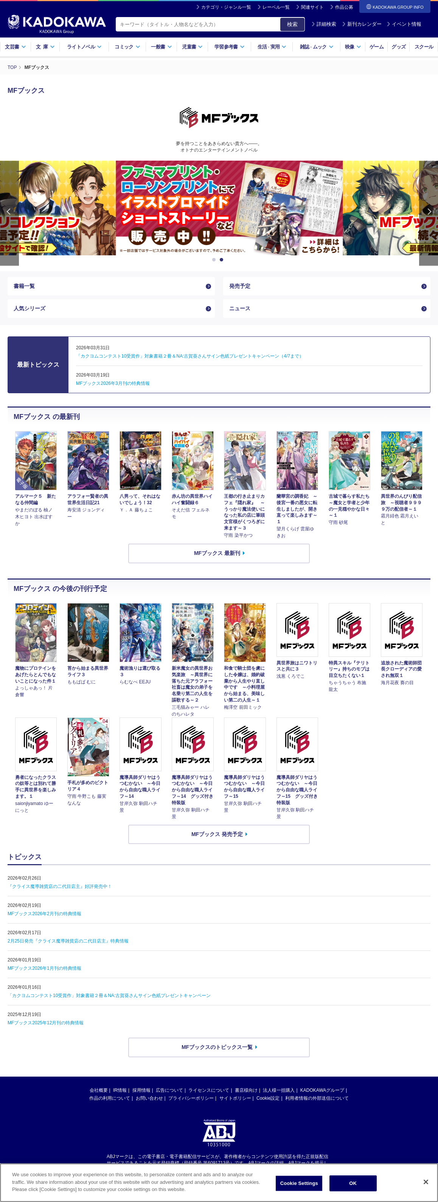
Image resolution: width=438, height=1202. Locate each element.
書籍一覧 (24, 286)
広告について (169, 1090)
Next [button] (428, 213)
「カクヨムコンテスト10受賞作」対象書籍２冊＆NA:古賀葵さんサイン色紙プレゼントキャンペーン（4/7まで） (190, 356)
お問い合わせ (149, 1098)
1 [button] (215, 260)
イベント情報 (404, 24)
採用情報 (141, 1090)
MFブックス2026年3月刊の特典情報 (113, 383)
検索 (292, 24)
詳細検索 (323, 24)
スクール (424, 47)
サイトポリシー (235, 1098)
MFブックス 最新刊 (217, 553)
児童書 (192, 47)
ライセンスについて (208, 1090)
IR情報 (120, 1090)
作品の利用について (109, 1098)
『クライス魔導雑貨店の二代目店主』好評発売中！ (60, 886)
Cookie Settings (299, 1183)
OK (353, 1183)
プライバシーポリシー (191, 1098)
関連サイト (312, 7)
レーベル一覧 (276, 7)
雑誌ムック (317, 47)
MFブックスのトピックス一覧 (217, 1047)
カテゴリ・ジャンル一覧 (226, 7)
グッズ (398, 47)
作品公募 (344, 7)
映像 (353, 47)
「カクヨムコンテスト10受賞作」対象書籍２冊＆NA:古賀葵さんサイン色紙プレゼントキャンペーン (109, 995)
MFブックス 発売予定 (217, 834)
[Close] (426, 1182)
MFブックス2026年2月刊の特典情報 (44, 913)
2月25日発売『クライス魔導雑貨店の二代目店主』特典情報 (68, 941)
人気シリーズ (29, 308)
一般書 (161, 47)
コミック (127, 47)
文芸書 (15, 47)
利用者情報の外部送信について (317, 1098)
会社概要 (99, 1090)
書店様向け (246, 1090)
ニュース (239, 308)
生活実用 (272, 47)
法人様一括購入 (279, 1090)
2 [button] (223, 260)
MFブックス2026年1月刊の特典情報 (44, 968)
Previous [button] (9, 213)
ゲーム (377, 47)
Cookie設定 (268, 1098)
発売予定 (239, 286)
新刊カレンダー (362, 24)
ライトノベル (84, 47)
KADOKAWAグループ (322, 1090)
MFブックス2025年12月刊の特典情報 (46, 1022)
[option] (219, 208)
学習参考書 (229, 47)
